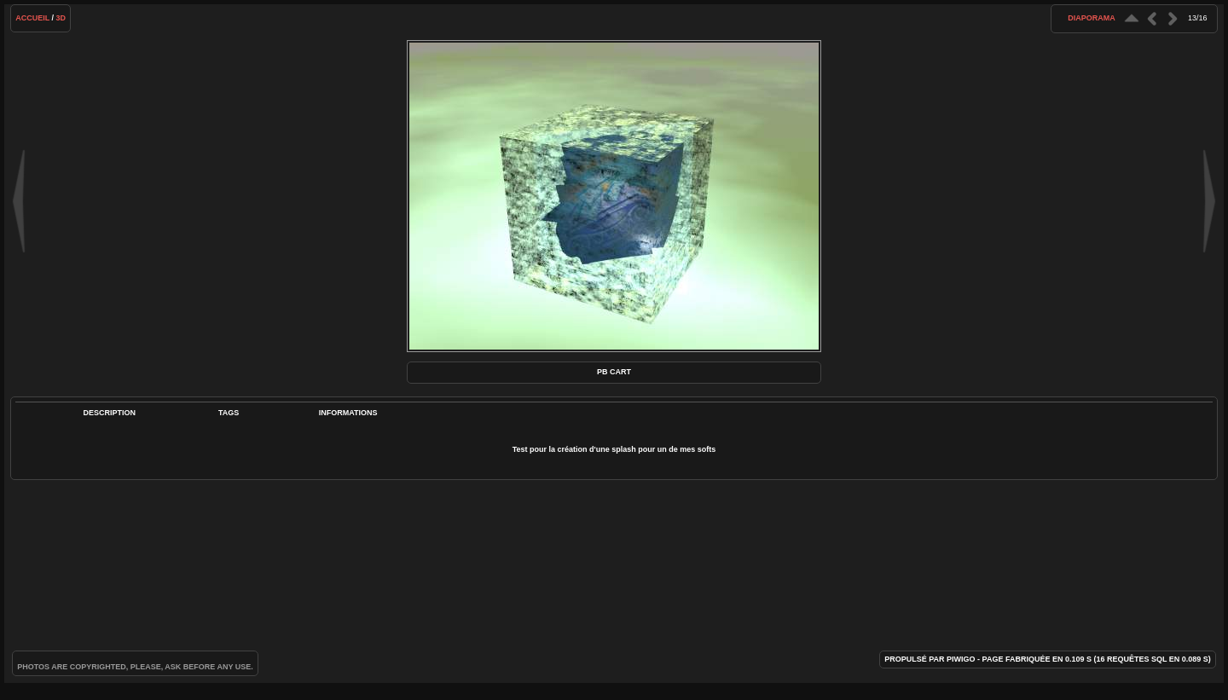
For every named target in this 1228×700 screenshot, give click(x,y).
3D (61, 18)
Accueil (32, 18)
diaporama (1091, 18)
